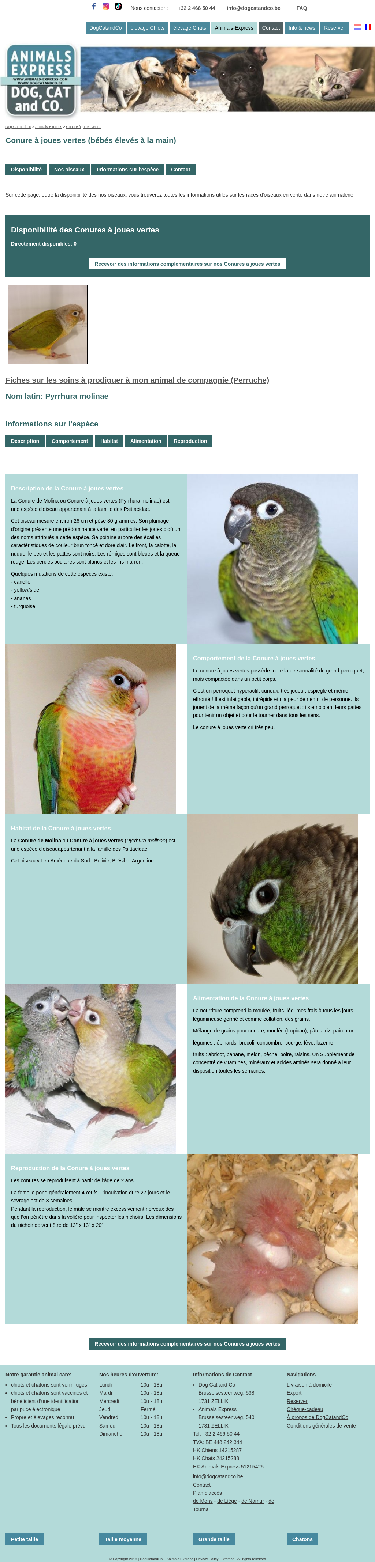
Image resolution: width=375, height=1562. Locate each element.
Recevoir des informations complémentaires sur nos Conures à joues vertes (187, 264)
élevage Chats (189, 28)
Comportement (70, 441)
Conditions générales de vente (321, 1426)
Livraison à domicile (309, 1385)
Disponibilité (26, 169)
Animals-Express (234, 28)
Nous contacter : (149, 8)
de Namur (252, 1501)
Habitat (109, 441)
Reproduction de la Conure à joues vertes (70, 1168)
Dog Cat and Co (18, 127)
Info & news (302, 28)
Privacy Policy (207, 1559)
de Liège (227, 1501)
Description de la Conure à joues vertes (67, 488)
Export (294, 1393)
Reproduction (190, 441)
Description (25, 441)
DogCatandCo (105, 28)
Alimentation (145, 441)
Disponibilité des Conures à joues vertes (85, 229)
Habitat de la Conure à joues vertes (61, 828)
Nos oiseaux (69, 169)
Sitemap (227, 1559)
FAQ (302, 8)
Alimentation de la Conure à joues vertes (251, 998)
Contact (271, 28)
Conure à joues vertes (83, 127)
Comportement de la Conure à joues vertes (254, 658)
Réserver (334, 28)
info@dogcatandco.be (254, 8)
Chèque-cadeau (305, 1409)
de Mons (203, 1501)
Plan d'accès (207, 1493)
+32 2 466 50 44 (196, 8)
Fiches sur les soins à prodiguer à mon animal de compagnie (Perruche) (137, 380)
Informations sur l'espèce (128, 169)
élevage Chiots (148, 28)
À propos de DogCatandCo (317, 1417)
